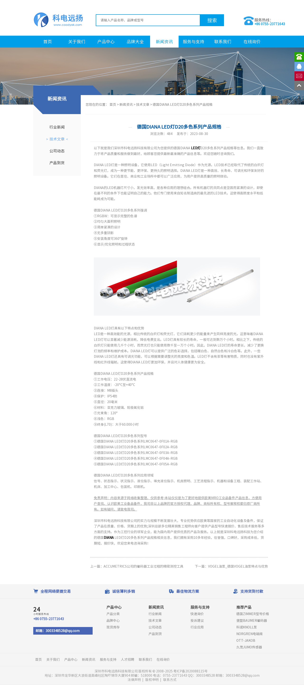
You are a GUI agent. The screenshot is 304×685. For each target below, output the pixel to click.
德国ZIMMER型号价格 (252, 614)
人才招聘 (127, 659)
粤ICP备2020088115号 (190, 671)
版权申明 (152, 679)
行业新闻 (57, 127)
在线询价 (252, 41)
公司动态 (57, 151)
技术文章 (57, 139)
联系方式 (169, 679)
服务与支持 (193, 41)
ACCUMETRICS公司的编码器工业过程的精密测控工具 (143, 566)
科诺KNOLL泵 (246, 627)
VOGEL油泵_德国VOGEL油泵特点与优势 (238, 566)
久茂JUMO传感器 (249, 647)
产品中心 (105, 41)
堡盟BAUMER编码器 (251, 620)
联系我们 (222, 41)
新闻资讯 (164, 41)
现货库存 (113, 627)
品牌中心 (113, 620)
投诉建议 (197, 620)
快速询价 (197, 614)
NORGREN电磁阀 (249, 634)
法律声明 (134, 679)
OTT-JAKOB (245, 640)
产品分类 (113, 614)
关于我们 (76, 41)
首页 (47, 41)
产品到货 (57, 163)
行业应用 (197, 627)
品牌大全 (135, 41)
